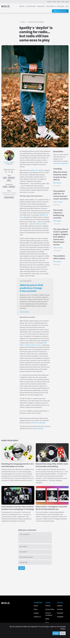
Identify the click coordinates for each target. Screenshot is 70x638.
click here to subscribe (38, 423)
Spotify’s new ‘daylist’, (36, 170)
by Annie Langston (9, 162)
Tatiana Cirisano (57, 202)
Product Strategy (9, 197)
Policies (47, 606)
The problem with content (59, 257)
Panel (58, 1)
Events (36, 606)
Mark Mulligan (57, 183)
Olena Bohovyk (9, 145)
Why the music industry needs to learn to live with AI (60, 176)
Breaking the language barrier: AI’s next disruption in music (17, 465)
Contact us (37, 617)
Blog (67, 6)
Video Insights (51, 6)
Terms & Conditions (48, 614)
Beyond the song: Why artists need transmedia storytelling (52, 465)
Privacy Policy (49, 609)
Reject (63, 633)
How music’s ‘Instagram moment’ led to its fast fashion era (51, 507)
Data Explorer (31, 6)
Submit (21, 568)
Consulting (41, 6)
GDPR (47, 619)
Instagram (60, 617)
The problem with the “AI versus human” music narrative (60, 195)
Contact (49, 1)
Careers (36, 613)
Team (62, 1)
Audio (8, 180)
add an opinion (38, 428)
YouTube (60, 609)
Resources (60, 6)
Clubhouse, (38, 224)
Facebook (60, 613)
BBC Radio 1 (11, 177)
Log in (67, 1)
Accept (55, 633)
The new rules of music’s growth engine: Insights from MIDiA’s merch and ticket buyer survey (60, 237)
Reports (22, 6)
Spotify (5, 186)
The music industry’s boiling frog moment (58, 214)
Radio (4, 177)
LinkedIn (59, 606)
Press (54, 1)
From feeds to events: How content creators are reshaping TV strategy (17, 507)
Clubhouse (12, 186)
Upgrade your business (60, 11)
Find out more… (25, 312)
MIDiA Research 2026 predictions (31, 288)
